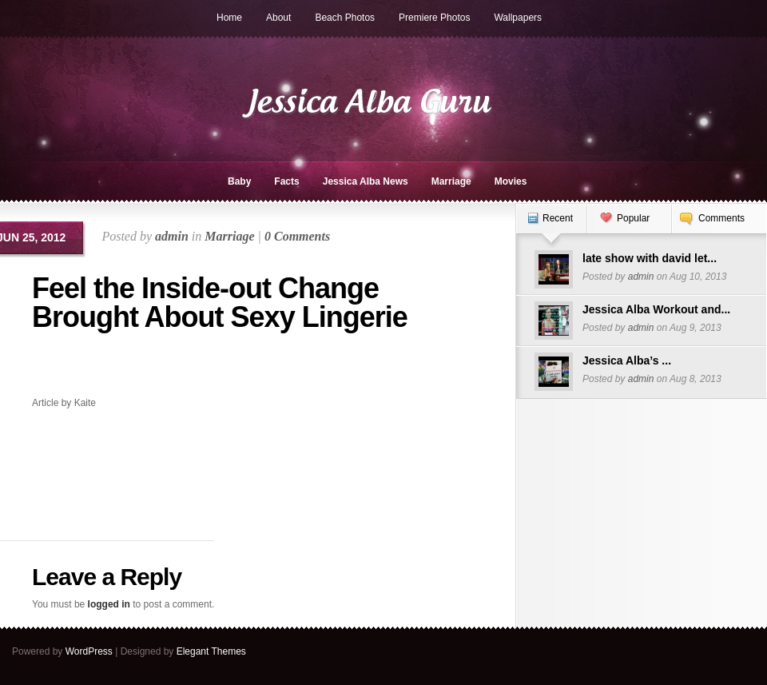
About (278, 17)
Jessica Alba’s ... (626, 360)
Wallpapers (518, 17)
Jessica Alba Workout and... (656, 309)
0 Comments (297, 236)
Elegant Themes (211, 651)
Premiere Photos (434, 17)
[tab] (551, 227)
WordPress (89, 651)
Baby (239, 181)
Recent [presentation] (557, 218)
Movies (511, 181)
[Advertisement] (125, 369)
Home (229, 17)
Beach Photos (345, 17)
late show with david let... (649, 258)
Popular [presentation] (633, 218)
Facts (286, 181)
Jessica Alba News (365, 181)
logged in (109, 604)
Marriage (451, 181)
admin (172, 236)
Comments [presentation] (721, 218)
